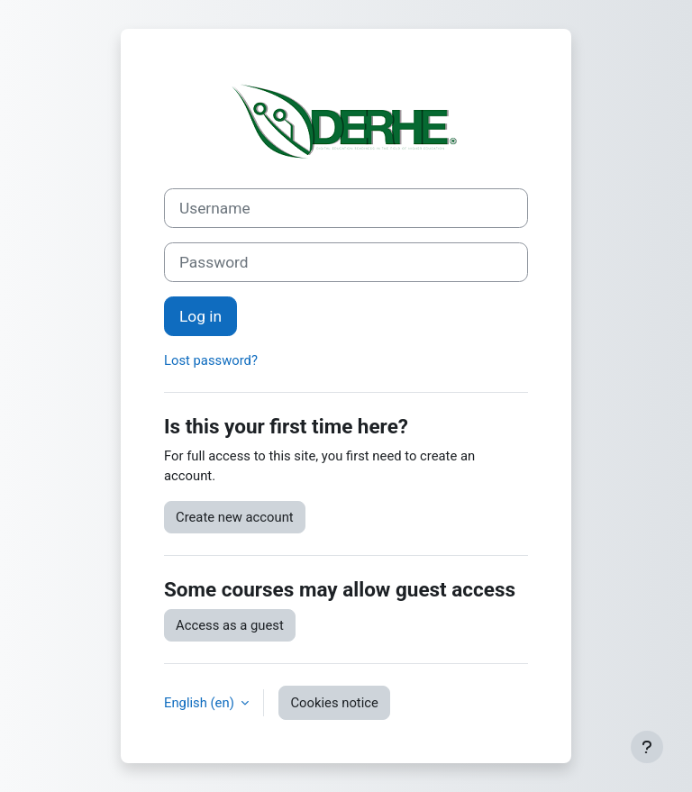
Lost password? (211, 360)
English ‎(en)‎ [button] (200, 703)
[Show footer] (647, 747)
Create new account (235, 517)
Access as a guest (230, 625)
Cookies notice (334, 703)
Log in (200, 316)
